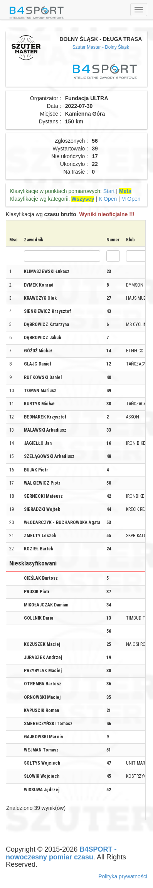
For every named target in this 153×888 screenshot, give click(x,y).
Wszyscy (82, 199)
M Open (131, 199)
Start (109, 191)
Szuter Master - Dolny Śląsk (100, 47)
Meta (125, 191)
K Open (108, 199)
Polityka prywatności (122, 876)
